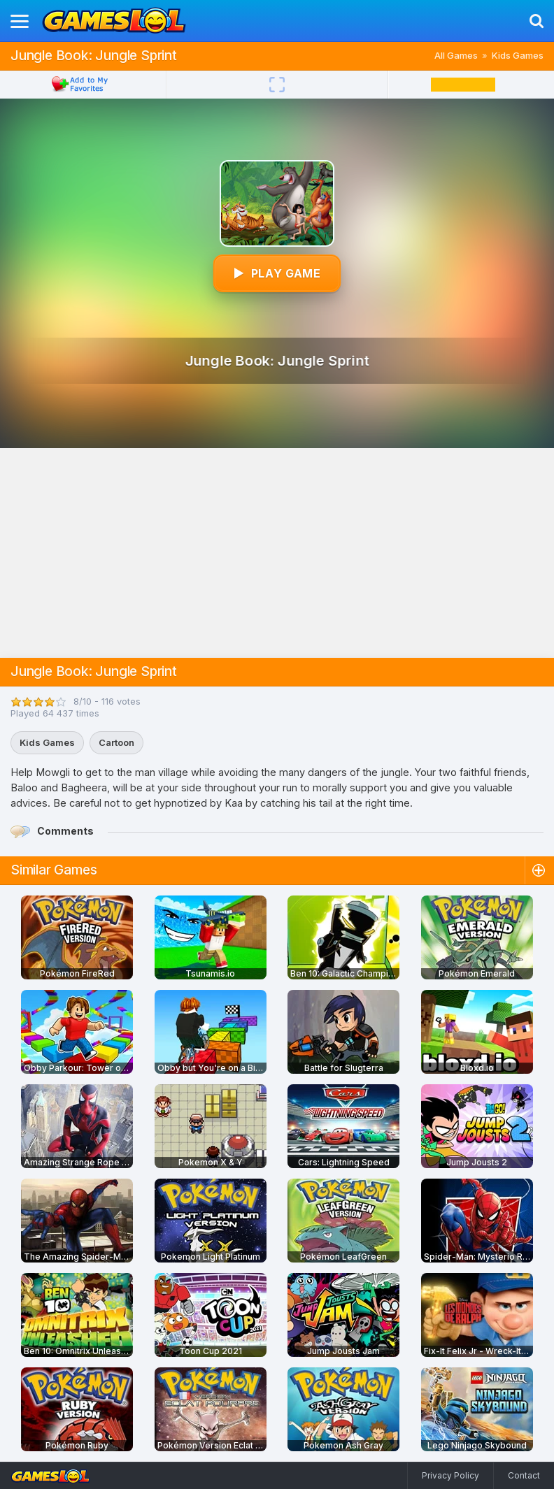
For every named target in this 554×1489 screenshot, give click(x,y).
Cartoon (116, 742)
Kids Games (518, 55)
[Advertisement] (277, 553)
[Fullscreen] (277, 84)
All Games (456, 55)
